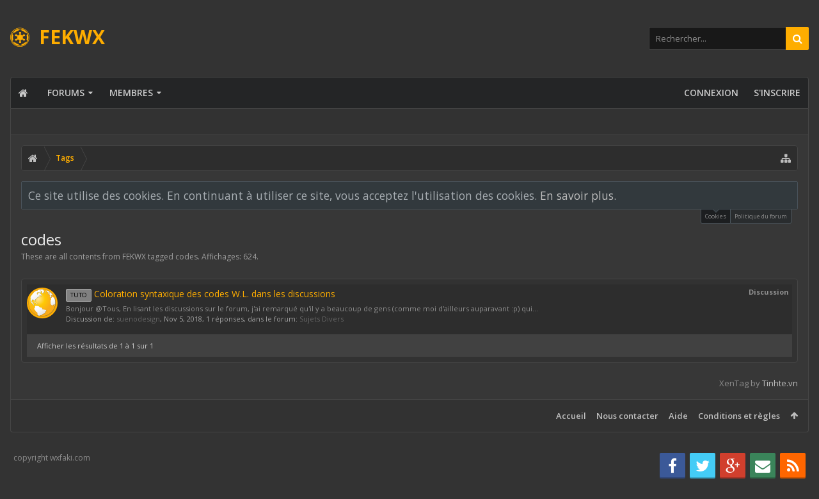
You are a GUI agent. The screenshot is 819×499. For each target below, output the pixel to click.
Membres (131, 92)
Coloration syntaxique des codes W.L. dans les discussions (200, 294)
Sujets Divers (321, 318)
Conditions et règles (739, 415)
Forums (65, 92)
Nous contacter (627, 415)
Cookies (715, 214)
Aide (678, 415)
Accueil (571, 415)
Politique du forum (761, 216)
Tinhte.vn (780, 383)
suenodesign (138, 318)
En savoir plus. (578, 195)
